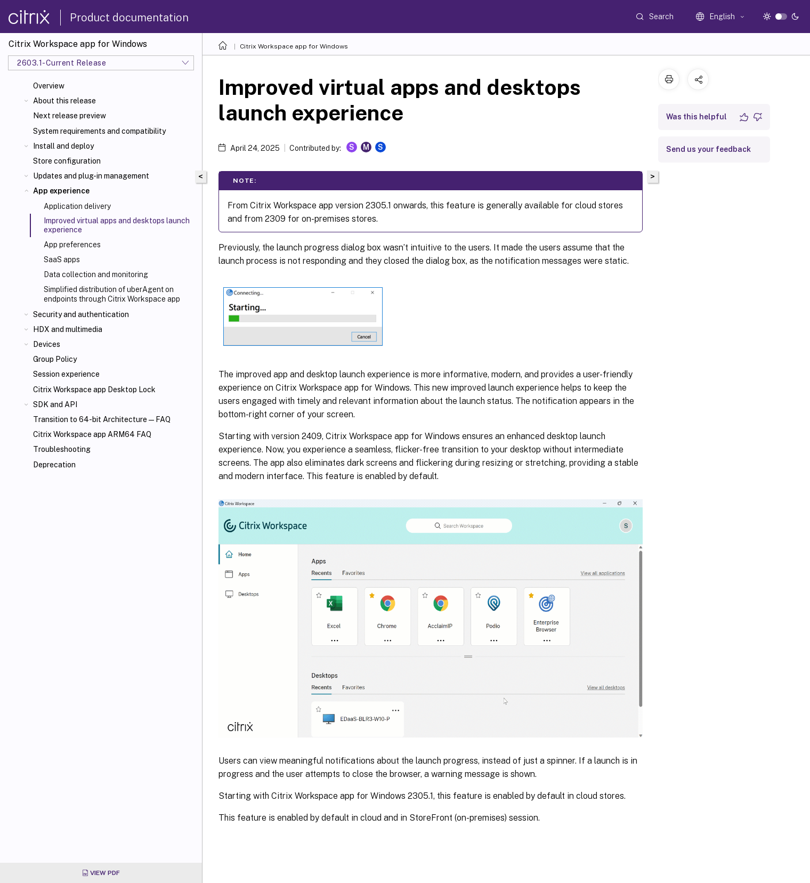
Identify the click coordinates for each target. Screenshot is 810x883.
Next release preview (69, 115)
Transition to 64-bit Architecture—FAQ (102, 419)
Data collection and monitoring (96, 274)
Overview (48, 86)
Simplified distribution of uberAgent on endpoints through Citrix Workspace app (112, 294)
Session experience (66, 374)
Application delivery (77, 206)
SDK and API (55, 404)
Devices (46, 344)
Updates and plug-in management (91, 176)
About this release (64, 100)
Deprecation (54, 464)
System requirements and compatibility (99, 131)
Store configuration (67, 161)
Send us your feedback (708, 149)
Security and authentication (81, 314)
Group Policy (55, 359)
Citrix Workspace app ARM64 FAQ (92, 434)
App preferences (72, 244)
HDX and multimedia (67, 329)
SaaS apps (62, 259)
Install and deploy (63, 146)
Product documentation (129, 17)
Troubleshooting (62, 449)
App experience (61, 191)
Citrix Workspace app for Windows (294, 46)
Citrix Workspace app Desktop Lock (94, 389)
